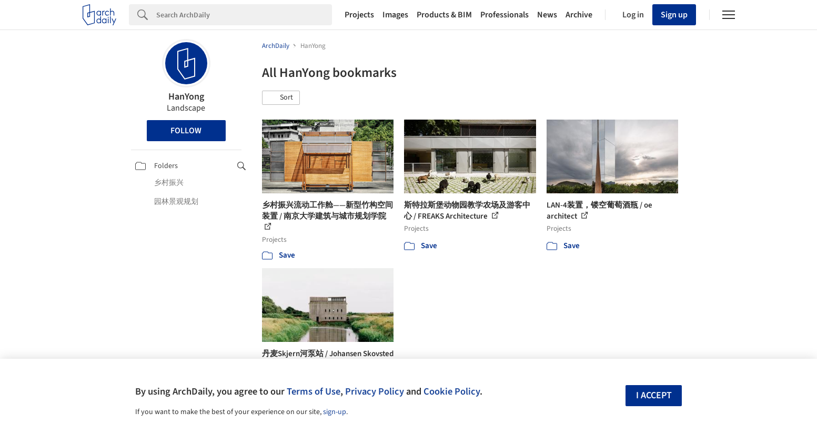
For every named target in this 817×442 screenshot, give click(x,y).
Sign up (674, 15)
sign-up (334, 412)
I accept (654, 395)
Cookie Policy (451, 391)
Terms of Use (313, 391)
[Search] (244, 14)
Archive (579, 15)
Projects (359, 15)
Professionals (504, 15)
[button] (281, 98)
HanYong (186, 96)
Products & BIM (444, 15)
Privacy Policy (374, 391)
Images (395, 15)
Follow (185, 130)
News (547, 15)
